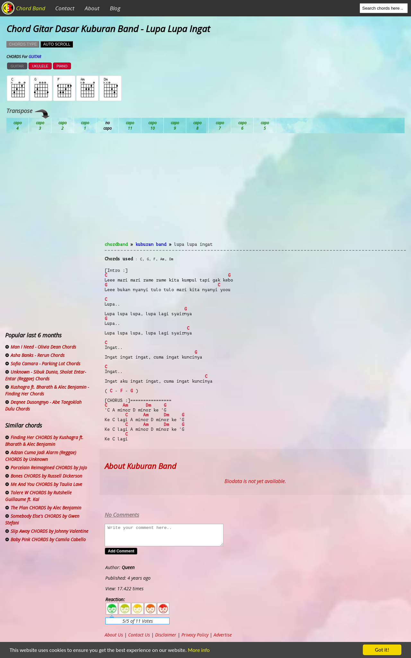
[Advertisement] (255, 191)
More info (195, 650)
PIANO (62, 66)
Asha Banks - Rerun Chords (38, 355)
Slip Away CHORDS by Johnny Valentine (49, 531)
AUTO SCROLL (56, 44)
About (92, 8)
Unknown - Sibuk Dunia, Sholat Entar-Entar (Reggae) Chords (45, 375)
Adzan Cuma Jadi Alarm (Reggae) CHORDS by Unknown (40, 455)
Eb (175, 125)
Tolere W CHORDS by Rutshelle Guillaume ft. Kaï (38, 495)
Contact (64, 8)
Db (130, 125)
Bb (62, 125)
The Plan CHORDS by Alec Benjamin (46, 508)
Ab (17, 125)
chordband (116, 244)
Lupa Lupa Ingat (193, 244)
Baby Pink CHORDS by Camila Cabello (48, 539)
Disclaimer (165, 635)
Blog (115, 8)
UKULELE (40, 66)
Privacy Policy (194, 635)
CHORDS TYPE (23, 44)
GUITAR (17, 66)
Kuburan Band (151, 244)
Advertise (223, 635)
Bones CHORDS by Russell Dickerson (46, 476)
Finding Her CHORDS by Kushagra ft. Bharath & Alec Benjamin (44, 440)
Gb (242, 125)
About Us (114, 635)
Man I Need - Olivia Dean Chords (43, 347)
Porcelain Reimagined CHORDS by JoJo (49, 467)
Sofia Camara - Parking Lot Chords (45, 363)
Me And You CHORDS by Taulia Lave (46, 484)
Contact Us (139, 635)
